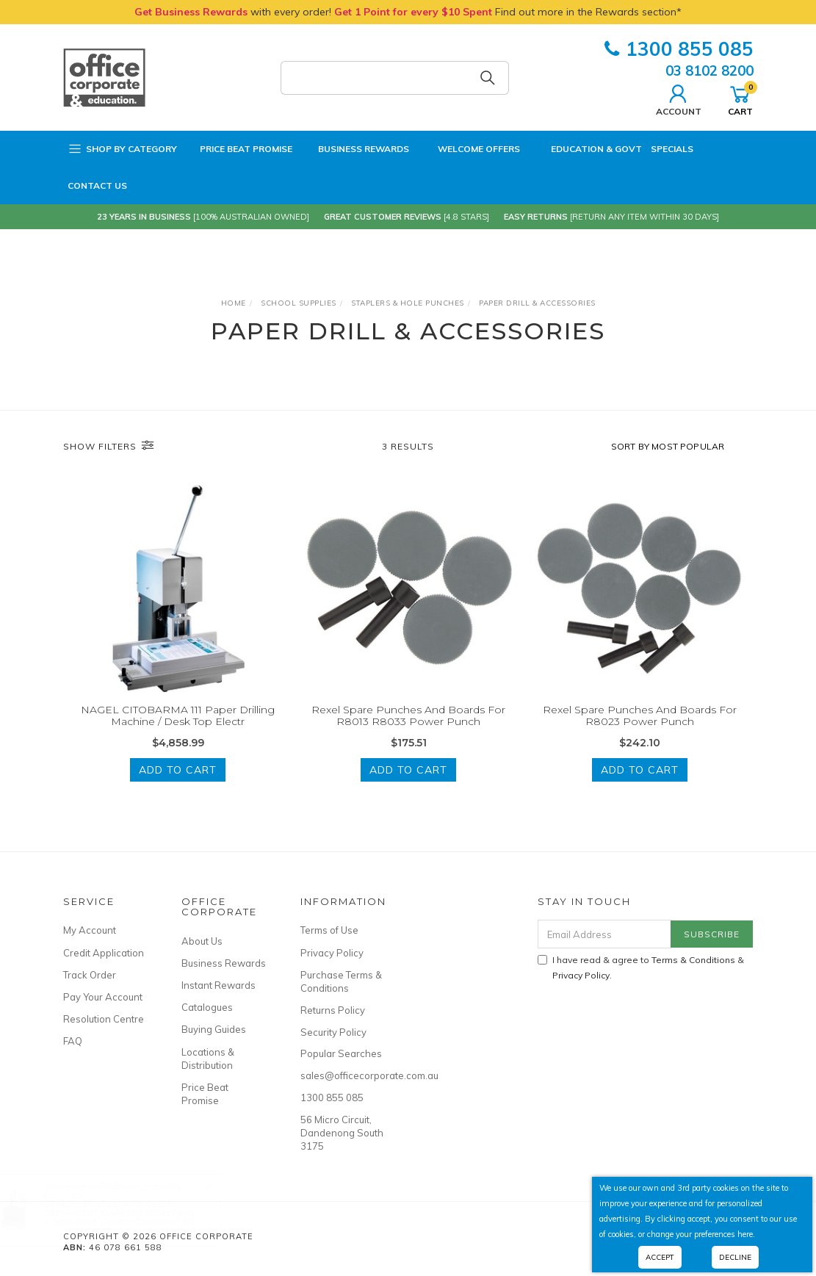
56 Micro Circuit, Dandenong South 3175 (341, 1133)
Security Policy (333, 1032)
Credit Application (103, 953)
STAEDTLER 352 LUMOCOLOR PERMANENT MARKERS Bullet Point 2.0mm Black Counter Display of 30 (134, 1212)
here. (746, 1234)
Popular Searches (341, 1053)
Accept (660, 1257)
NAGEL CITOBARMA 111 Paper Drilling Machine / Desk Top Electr (178, 716)
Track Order (89, 975)
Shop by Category (122, 149)
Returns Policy (332, 1010)
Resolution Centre (103, 1019)
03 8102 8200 (709, 70)
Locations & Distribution (207, 1058)
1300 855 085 (679, 49)
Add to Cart (178, 769)
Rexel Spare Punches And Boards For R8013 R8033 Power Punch (408, 716)
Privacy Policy (332, 953)
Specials (672, 148)
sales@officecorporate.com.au (343, 1075)
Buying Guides (213, 1029)
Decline (735, 1257)
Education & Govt (585, 149)
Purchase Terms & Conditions (341, 981)
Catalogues (207, 1007)
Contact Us (97, 185)
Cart (740, 98)
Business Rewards (355, 149)
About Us (202, 941)
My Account (89, 930)
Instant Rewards (218, 985)
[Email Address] (604, 934)
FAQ (72, 1041)
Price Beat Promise (239, 149)
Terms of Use (329, 930)
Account (678, 98)
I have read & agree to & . (641, 967)
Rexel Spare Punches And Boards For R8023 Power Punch (640, 716)
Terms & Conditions (693, 959)
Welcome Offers (469, 145)
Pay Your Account (102, 997)
